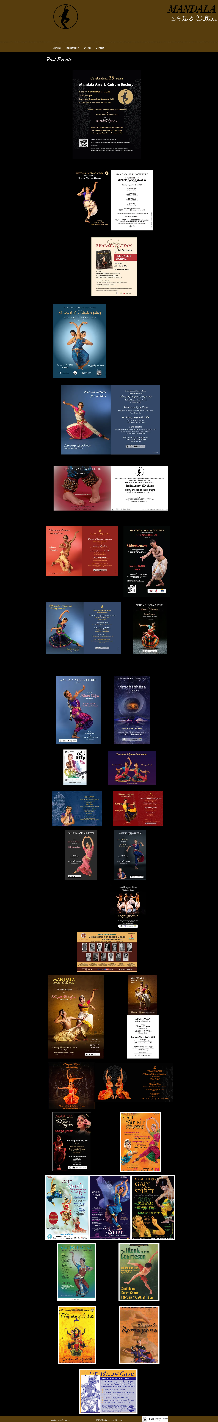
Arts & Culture (194, 19)
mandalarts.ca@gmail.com (60, 1420)
